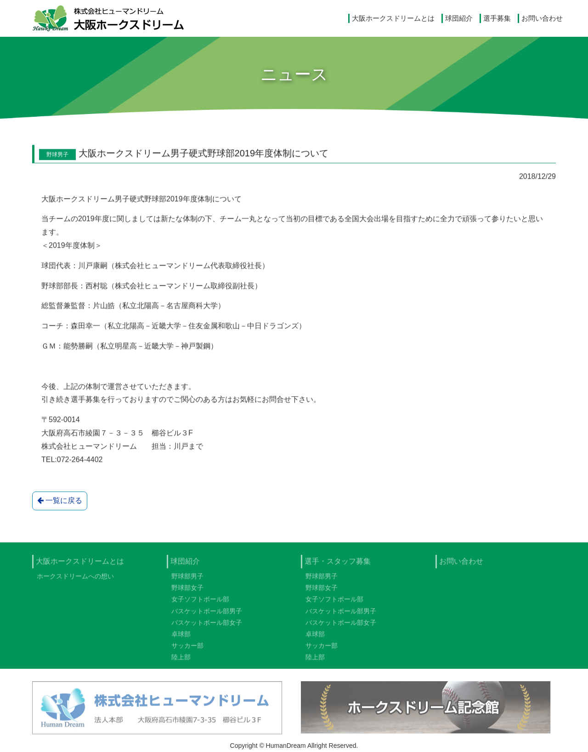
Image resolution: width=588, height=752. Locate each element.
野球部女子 (187, 591)
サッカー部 (187, 649)
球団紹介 (459, 18)
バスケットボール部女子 (206, 626)
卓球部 (181, 637)
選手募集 (497, 18)
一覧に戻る (59, 501)
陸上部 (181, 660)
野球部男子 (187, 579)
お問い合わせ (542, 18)
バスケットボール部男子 (206, 614)
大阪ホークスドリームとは (393, 18)
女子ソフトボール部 (200, 602)
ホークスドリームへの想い (75, 579)
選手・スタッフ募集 (338, 565)
